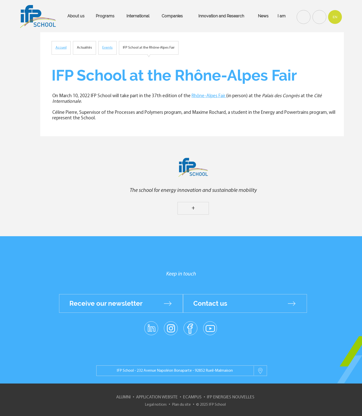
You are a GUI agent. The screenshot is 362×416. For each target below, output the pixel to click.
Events (107, 48)
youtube (210, 328)
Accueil (61, 48)
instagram (170, 328)
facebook (190, 328)
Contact (319, 16)
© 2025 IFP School (211, 405)
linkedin (151, 325)
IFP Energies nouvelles (230, 397)
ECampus (192, 397)
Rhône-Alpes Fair (209, 96)
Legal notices (156, 405)
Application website (157, 397)
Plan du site (181, 405)
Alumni (123, 397)
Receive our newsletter (106, 303)
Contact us (210, 303)
